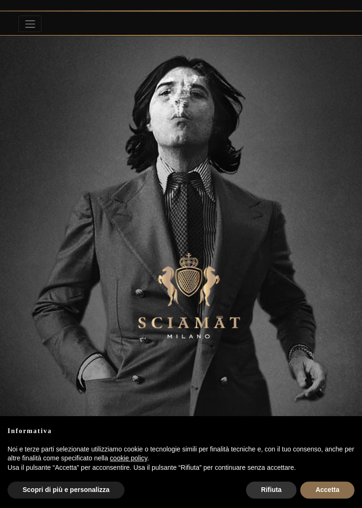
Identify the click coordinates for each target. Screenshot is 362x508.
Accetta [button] (327, 489)
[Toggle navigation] (29, 24)
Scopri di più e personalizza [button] (66, 489)
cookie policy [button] (128, 458)
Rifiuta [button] (271, 489)
